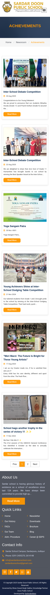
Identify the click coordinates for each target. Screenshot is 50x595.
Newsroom (21, 42)
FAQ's (7, 526)
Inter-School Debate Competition (22, 160)
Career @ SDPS (37, 537)
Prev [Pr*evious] (15, 464)
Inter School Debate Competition (22, 92)
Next (35, 464)
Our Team (9, 531)
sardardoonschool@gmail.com (18, 563)
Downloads (35, 521)
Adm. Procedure (12, 537)
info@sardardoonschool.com (18, 560)
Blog (32, 531)
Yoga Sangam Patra (14, 226)
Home (8, 42)
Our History (10, 521)
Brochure (34, 526)
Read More (12, 114)
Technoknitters (30, 594)
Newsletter (35, 516)
